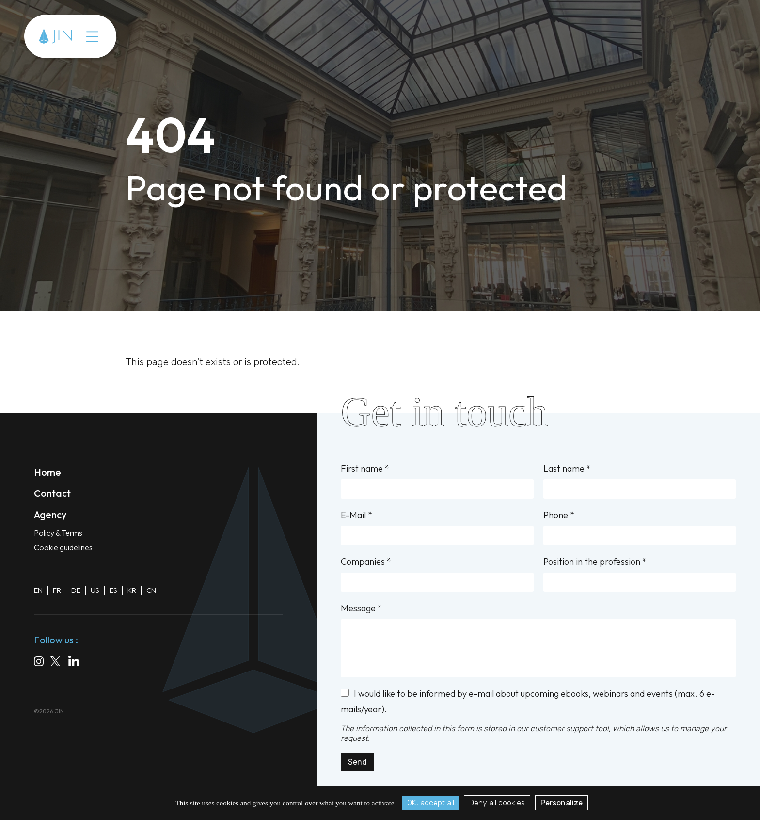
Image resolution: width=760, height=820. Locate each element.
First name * (437, 481)
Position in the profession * (639, 574)
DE (75, 590)
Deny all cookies (497, 802)
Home (47, 472)
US (95, 590)
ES (113, 590)
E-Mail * (437, 527)
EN (38, 590)
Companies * (437, 574)
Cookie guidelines (63, 547)
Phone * (639, 527)
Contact (52, 493)
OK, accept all (430, 802)
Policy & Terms (58, 533)
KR (131, 590)
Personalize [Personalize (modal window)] (561, 802)
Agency (50, 514)
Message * (538, 640)
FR (57, 590)
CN (151, 590)
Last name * (639, 481)
